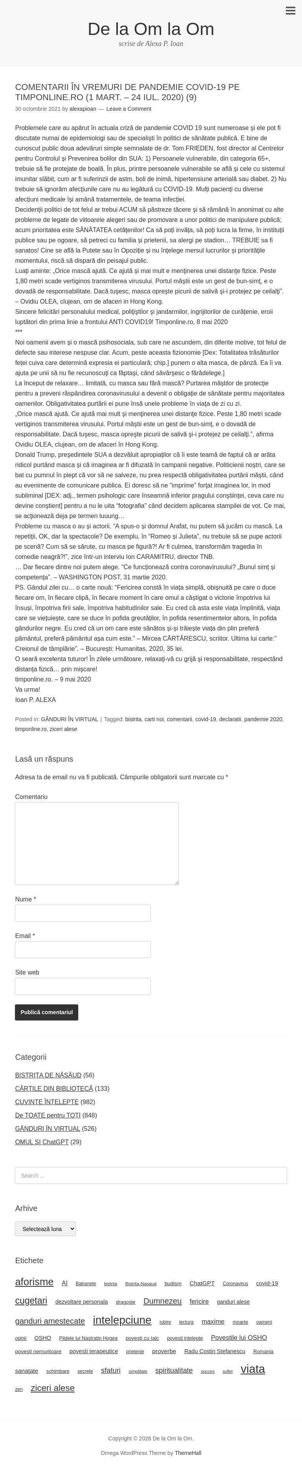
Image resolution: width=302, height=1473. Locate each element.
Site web (27, 972)
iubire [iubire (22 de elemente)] (165, 1322)
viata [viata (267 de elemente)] (253, 1368)
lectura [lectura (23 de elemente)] (186, 1322)
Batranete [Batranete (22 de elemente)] (86, 1283)
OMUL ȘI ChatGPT (41, 1142)
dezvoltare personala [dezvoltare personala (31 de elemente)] (81, 1302)
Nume (25, 899)
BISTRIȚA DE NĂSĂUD (48, 1075)
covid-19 (205, 719)
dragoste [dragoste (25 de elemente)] (126, 1302)
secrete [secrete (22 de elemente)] (85, 1371)
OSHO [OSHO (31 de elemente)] (42, 1338)
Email (25, 936)
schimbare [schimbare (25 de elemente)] (58, 1371)
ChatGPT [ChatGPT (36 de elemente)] (202, 1283)
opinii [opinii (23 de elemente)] (20, 1338)
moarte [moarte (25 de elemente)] (240, 1322)
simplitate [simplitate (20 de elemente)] (138, 1371)
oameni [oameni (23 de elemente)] (264, 1322)
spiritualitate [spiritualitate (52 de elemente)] (174, 1370)
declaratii (230, 719)
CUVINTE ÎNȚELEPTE (47, 1102)
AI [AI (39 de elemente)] (65, 1283)
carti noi (154, 719)
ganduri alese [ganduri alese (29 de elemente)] (233, 1302)
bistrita (133, 719)
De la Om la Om (151, 29)
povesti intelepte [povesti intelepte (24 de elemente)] (185, 1338)
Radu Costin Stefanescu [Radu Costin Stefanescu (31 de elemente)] (214, 1351)
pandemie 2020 (263, 719)
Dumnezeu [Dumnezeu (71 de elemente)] (163, 1301)
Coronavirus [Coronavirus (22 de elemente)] (235, 1283)
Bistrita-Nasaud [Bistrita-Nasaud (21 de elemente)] (140, 1283)
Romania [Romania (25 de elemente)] (263, 1351)
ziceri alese (63, 729)
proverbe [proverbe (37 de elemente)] (164, 1351)
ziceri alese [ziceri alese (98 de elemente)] (53, 1388)
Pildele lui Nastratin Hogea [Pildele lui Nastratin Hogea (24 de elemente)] (88, 1338)
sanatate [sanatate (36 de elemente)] (26, 1370)
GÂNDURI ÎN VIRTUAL (69, 719)
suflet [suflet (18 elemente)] (227, 1371)
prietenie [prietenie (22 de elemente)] (135, 1351)
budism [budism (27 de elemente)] (172, 1283)
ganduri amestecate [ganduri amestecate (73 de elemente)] (50, 1321)
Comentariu (31, 796)
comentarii (179, 719)
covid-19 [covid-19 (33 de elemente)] (267, 1283)
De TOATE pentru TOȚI (48, 1115)
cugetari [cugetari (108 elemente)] (31, 1300)
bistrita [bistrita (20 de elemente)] (110, 1283)
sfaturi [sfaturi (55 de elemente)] (111, 1370)
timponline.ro (30, 729)
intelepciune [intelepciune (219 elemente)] (122, 1320)
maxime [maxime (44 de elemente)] (213, 1321)
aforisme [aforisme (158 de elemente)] (34, 1281)
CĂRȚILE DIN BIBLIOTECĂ (54, 1088)
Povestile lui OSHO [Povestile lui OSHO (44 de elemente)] (239, 1337)
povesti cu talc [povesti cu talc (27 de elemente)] (142, 1338)
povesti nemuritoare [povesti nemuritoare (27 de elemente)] (38, 1351)
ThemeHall (188, 1453)
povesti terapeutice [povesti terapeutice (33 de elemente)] (94, 1351)
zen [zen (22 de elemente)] (18, 1389)
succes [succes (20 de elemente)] (208, 1371)
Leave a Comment (129, 109)
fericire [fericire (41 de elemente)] (199, 1301)
